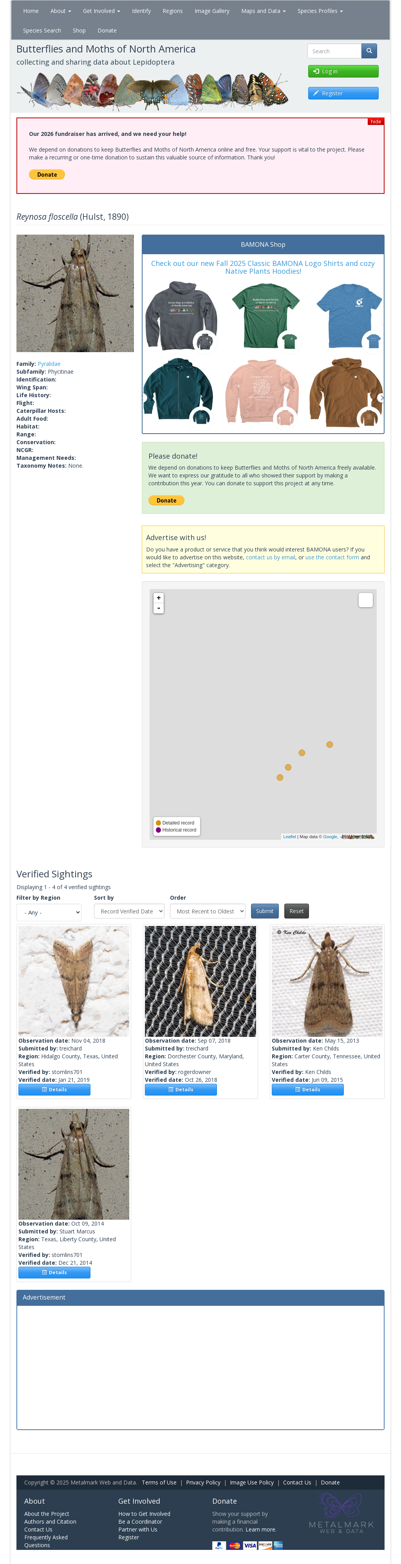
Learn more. (261, 1529)
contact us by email (270, 557)
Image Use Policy (252, 1482)
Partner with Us (137, 1529)
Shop (79, 30)
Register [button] (328, 93)
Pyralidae (49, 363)
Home (31, 10)
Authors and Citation (50, 1521)
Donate (107, 30)
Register (128, 1537)
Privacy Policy (203, 1482)
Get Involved (101, 10)
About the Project (46, 1513)
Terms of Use (159, 1482)
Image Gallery (212, 10)
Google (330, 836)
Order (178, 897)
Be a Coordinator (140, 1521)
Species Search (42, 30)
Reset (296, 911)
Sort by (104, 897)
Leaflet (289, 836)
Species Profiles (320, 10)
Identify (141, 10)
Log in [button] (325, 71)
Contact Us (297, 1482)
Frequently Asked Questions (46, 1541)
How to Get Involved (144, 1513)
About (61, 10)
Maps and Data (263, 10)
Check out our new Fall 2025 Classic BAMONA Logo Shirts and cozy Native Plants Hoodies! (263, 267)
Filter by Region (38, 897)
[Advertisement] (200, 1366)
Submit (265, 911)
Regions (173, 10)
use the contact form (332, 557)
